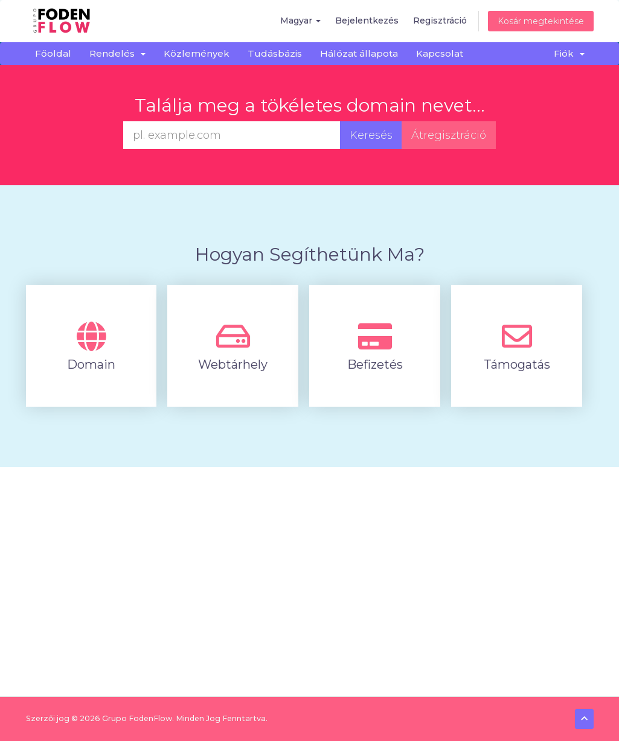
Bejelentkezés (367, 20)
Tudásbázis (275, 53)
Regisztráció (440, 20)
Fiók (569, 53)
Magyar (300, 20)
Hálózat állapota (359, 53)
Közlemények (196, 53)
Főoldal (53, 53)
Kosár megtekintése (541, 21)
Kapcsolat (439, 53)
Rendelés (117, 53)
